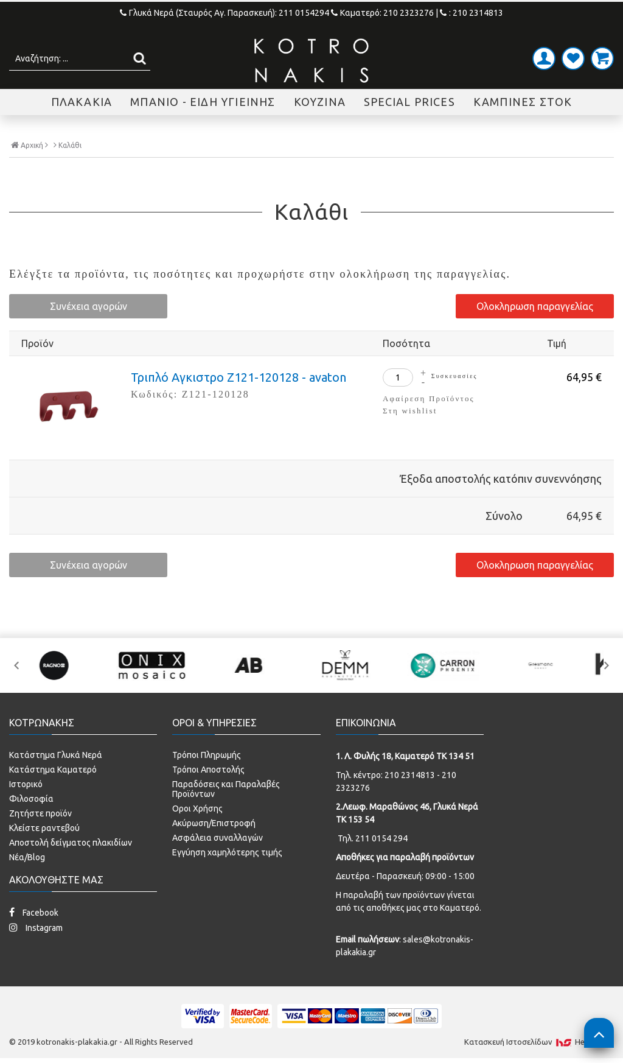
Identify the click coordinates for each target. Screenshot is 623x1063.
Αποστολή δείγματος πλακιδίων (70, 842)
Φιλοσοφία (31, 799)
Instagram (36, 927)
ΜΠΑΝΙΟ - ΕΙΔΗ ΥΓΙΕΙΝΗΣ (202, 102)
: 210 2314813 (471, 13)
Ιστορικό (26, 784)
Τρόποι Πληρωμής (206, 755)
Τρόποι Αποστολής (208, 769)
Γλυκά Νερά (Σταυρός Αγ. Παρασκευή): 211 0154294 (225, 13)
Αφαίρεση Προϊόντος (429, 398)
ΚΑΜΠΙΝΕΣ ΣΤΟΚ (523, 102)
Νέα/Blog (27, 857)
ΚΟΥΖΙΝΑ (320, 102)
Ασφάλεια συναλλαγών (217, 838)
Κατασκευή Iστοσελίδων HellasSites (539, 1041)
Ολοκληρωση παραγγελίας (534, 306)
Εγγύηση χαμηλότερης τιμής (227, 852)
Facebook (33, 912)
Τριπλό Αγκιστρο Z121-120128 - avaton (238, 377)
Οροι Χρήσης (197, 808)
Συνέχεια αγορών (88, 306)
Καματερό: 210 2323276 (382, 13)
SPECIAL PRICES (409, 102)
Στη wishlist (410, 410)
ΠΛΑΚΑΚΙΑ (82, 102)
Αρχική (29, 145)
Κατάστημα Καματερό (53, 769)
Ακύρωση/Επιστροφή (214, 823)
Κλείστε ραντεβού (44, 828)
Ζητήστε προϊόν (40, 813)
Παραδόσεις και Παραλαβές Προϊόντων (226, 789)
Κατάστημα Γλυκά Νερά (55, 755)
